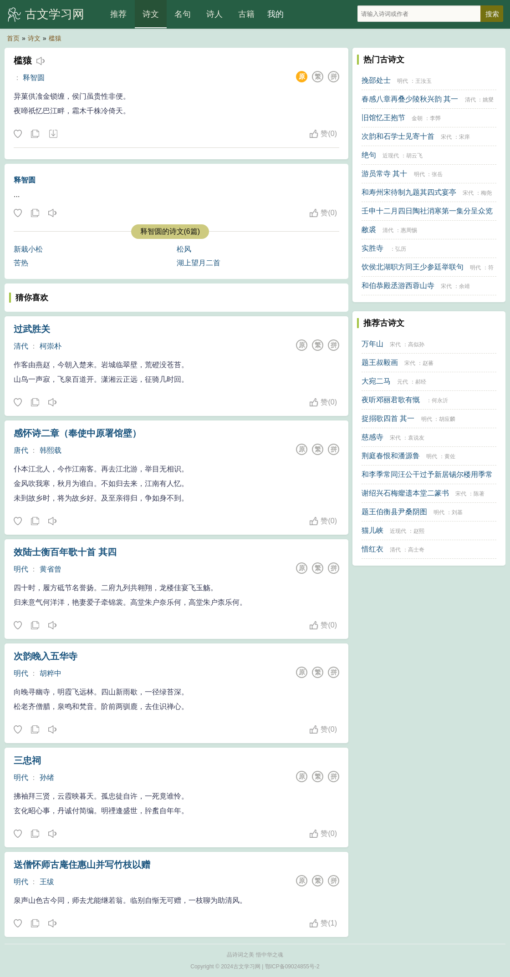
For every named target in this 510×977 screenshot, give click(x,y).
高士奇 (416, 550)
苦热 (21, 263)
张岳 (437, 174)
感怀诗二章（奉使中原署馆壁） (77, 433)
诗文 (151, 14)
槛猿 (55, 38)
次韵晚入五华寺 (45, 656)
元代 (402, 382)
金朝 (417, 118)
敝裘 (369, 229)
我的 (275, 14)
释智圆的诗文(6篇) (170, 231)
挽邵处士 (376, 80)
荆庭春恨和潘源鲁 (391, 456)
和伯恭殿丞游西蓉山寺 (398, 285)
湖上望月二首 (198, 263)
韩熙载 (50, 450)
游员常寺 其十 (384, 173)
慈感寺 (372, 437)
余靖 (464, 286)
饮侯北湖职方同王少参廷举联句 (413, 267)
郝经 (420, 382)
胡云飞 (414, 155)
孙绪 (47, 777)
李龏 (435, 118)
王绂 (47, 882)
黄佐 (449, 456)
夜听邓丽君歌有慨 (391, 400)
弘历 (400, 249)
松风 (184, 249)
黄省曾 (50, 569)
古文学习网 (54, 14)
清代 (21, 346)
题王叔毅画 (380, 362)
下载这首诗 (52, 134)
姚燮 (488, 99)
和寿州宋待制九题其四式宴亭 (409, 192)
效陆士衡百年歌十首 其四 (65, 552)
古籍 (246, 14)
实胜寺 (372, 248)
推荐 (118, 14)
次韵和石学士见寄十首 (398, 136)
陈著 (479, 494)
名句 (182, 14)
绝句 (369, 155)
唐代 (21, 450)
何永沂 (440, 400)
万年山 (372, 344)
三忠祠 (27, 760)
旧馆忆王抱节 (383, 117)
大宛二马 (376, 381)
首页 (13, 38)
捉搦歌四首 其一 (388, 418)
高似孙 (416, 344)
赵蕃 (428, 363)
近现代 (390, 155)
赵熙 (418, 531)
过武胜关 (32, 329)
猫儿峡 (372, 530)
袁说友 (416, 438)
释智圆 (34, 77)
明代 (21, 569)
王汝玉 (423, 81)
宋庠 (464, 137)
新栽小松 (28, 249)
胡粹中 (50, 673)
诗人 (214, 14)
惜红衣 (372, 549)
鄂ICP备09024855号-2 (292, 966)
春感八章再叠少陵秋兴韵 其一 (410, 99)
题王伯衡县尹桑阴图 (394, 512)
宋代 (446, 137)
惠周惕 (409, 230)
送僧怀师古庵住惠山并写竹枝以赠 (82, 865)
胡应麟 (447, 419)
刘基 (457, 512)
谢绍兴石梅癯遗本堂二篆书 (405, 493)
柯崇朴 (50, 346)
